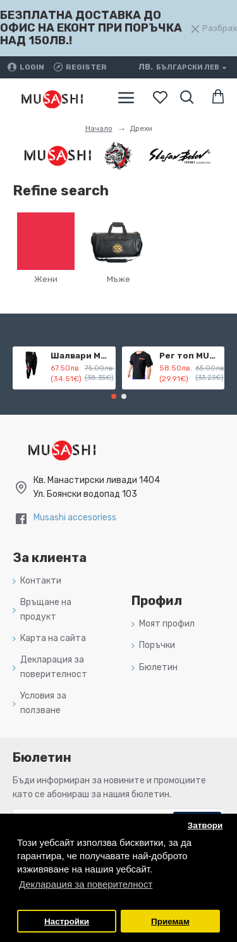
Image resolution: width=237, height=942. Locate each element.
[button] (113, 396)
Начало (98, 128)
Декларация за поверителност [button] (85, 884)
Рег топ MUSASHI (189, 355)
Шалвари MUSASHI (81, 355)
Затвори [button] (205, 825)
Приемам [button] (170, 921)
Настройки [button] (66, 921)
